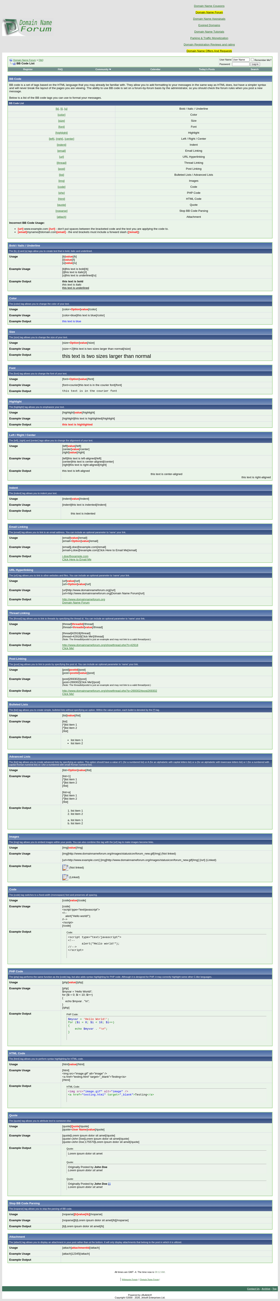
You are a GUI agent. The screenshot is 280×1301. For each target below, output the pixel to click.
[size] (61, 120)
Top (274, 1288)
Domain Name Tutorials (209, 31)
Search (255, 69)
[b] (57, 108)
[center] (69, 138)
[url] (61, 156)
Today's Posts (207, 69)
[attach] (61, 216)
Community (104, 69)
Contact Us (253, 1288)
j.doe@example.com (75, 556)
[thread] (61, 162)
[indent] (61, 144)
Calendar (155, 69)
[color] (61, 114)
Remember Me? (261, 60)
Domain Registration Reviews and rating (209, 44)
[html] (61, 198)
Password (225, 64)
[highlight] (61, 132)
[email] (61, 150)
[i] (61, 108)
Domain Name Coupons (209, 6)
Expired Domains (209, 25)
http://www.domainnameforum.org (83, 599)
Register (28, 69)
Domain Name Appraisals (209, 18)
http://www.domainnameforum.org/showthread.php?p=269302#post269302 (109, 690)
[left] (51, 138)
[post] (61, 168)
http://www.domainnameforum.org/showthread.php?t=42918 (100, 645)
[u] (65, 108)
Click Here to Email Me (76, 559)
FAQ (41, 60)
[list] (61, 174)
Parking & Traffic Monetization (209, 38)
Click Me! (68, 648)
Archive (266, 1288)
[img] (61, 180)
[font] (61, 126)
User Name (226, 59)
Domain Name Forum (24, 60)
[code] (61, 186)
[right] (59, 138)
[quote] (61, 204)
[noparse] (62, 210)
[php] (61, 192)
